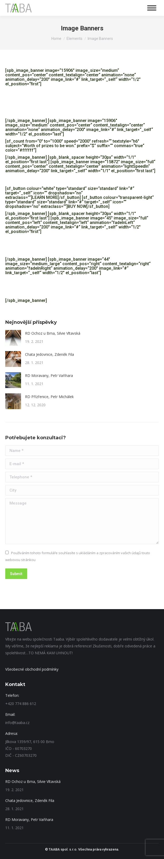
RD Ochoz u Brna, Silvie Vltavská (52, 333)
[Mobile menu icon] (152, 8)
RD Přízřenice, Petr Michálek (49, 396)
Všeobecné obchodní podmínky (31, 669)
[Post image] (13, 338)
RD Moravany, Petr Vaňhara (49, 375)
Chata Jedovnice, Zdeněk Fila (49, 354)
